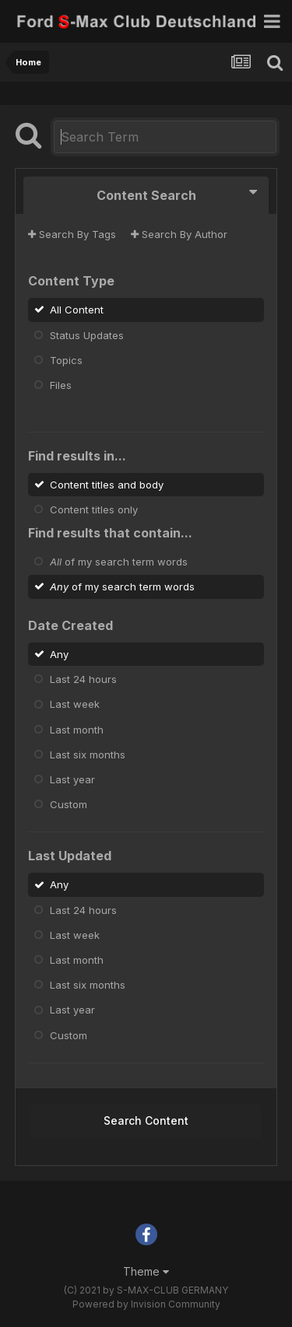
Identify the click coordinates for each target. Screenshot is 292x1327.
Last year (72, 779)
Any (59, 654)
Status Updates (87, 334)
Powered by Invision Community (146, 1304)
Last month (77, 729)
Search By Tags (72, 234)
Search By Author (179, 234)
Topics (66, 360)
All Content (77, 309)
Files (61, 385)
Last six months (87, 754)
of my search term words (119, 561)
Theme (146, 1271)
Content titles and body (107, 484)
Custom (68, 804)
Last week (75, 704)
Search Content (146, 1120)
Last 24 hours (83, 679)
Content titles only (94, 509)
